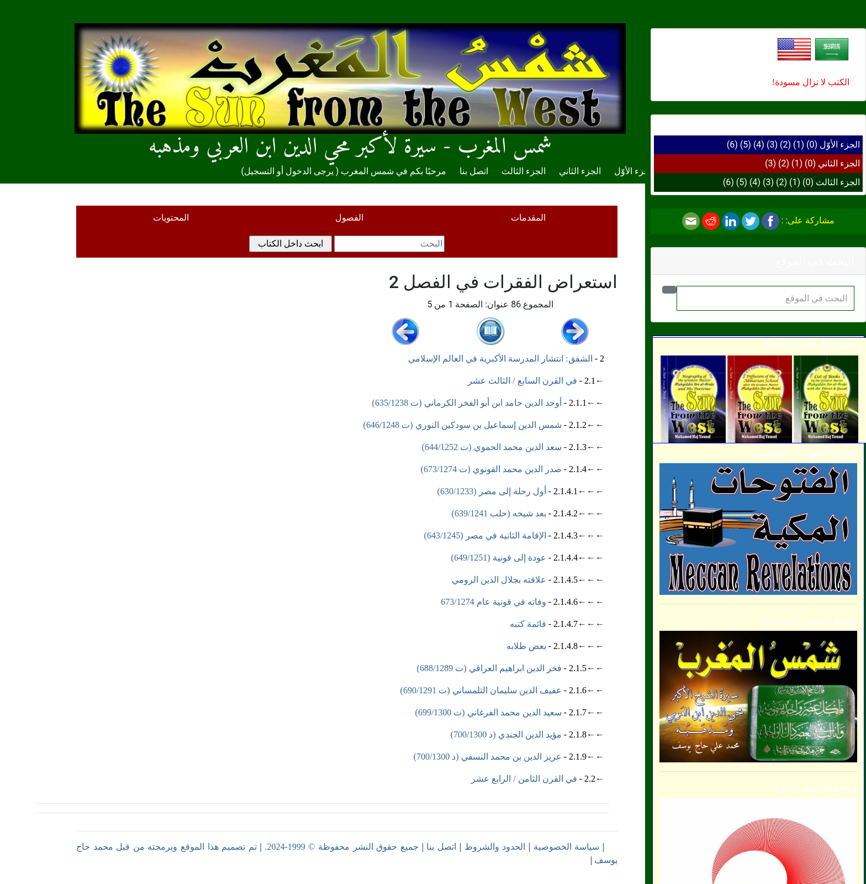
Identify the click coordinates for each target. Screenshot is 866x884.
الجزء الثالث (838, 182)
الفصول (349, 217)
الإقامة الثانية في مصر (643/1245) (485, 535)
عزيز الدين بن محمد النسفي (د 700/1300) (488, 756)
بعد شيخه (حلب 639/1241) (499, 513)
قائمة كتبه (528, 624)
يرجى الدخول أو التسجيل (289, 171)
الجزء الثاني (839, 163)
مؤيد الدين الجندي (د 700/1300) (506, 734)
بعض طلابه (526, 646)
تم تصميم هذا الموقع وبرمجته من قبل (185, 846)
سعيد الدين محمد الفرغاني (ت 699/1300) (488, 712)
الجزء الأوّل (840, 144)
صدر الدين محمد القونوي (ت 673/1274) (491, 469)
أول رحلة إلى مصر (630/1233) (491, 491)
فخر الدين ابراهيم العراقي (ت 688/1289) (489, 668)
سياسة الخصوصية (567, 846)
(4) (758, 144)
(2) (785, 144)
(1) (798, 144)
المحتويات (171, 217)
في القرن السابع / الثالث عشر (522, 380)
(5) (745, 144)
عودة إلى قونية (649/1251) (498, 557)
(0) (811, 144)
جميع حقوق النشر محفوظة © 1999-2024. (342, 846)
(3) (772, 144)
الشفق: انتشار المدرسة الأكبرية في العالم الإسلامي (500, 358)
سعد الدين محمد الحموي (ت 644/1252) (492, 447)
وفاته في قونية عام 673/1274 (493, 601)
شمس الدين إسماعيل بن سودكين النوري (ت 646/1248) (462, 425)
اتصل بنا (474, 171)
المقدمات (528, 217)
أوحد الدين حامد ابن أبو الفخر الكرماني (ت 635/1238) (467, 402)
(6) (732, 144)
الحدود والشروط (495, 846)
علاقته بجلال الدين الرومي (499, 579)
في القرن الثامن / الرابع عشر (524, 778)
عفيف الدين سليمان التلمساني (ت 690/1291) (481, 690)
